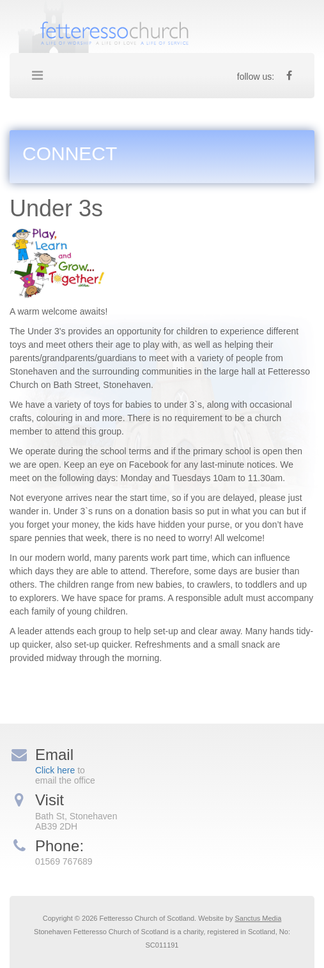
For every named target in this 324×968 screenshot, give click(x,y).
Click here (55, 770)
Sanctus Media (258, 918)
